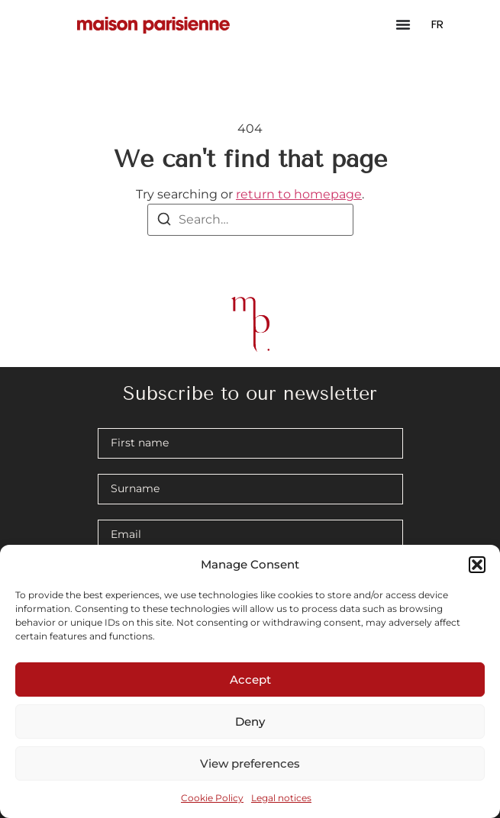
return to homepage (299, 194)
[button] (477, 564)
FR (437, 24)
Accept (250, 679)
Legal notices (281, 798)
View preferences (250, 763)
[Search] (164, 221)
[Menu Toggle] (403, 24)
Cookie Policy (212, 798)
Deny (250, 721)
